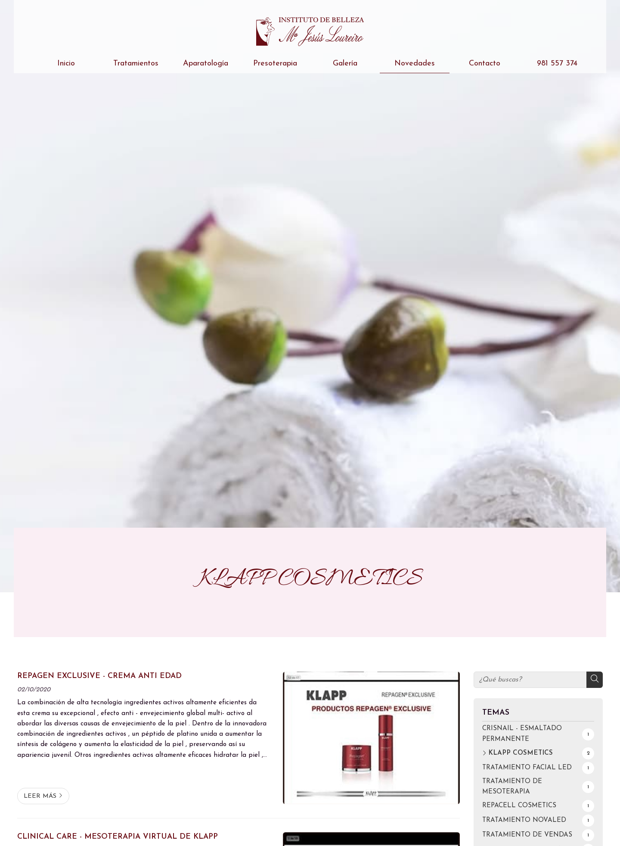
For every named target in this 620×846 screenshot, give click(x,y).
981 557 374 (554, 63)
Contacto (484, 63)
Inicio (66, 63)
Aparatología (205, 63)
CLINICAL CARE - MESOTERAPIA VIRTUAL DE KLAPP (117, 836)
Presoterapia (275, 63)
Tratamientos (135, 63)
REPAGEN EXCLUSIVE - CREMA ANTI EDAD (99, 676)
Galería (345, 63)
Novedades (414, 63)
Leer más (40, 796)
